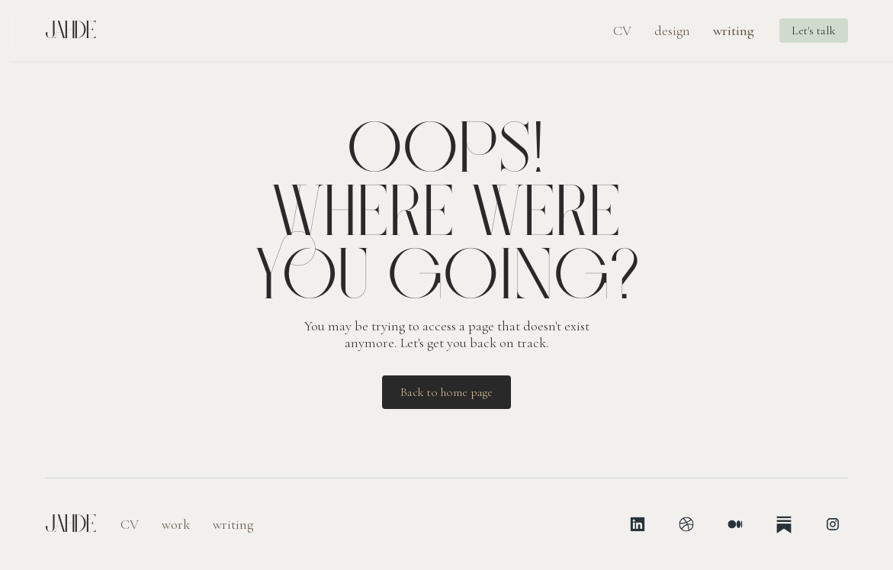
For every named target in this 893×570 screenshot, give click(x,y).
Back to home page (446, 392)
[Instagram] (833, 524)
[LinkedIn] (637, 524)
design (672, 30)
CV (622, 30)
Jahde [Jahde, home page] (70, 30)
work (176, 524)
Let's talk (814, 30)
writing (733, 30)
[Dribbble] (686, 524)
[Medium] (735, 524)
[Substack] (784, 524)
